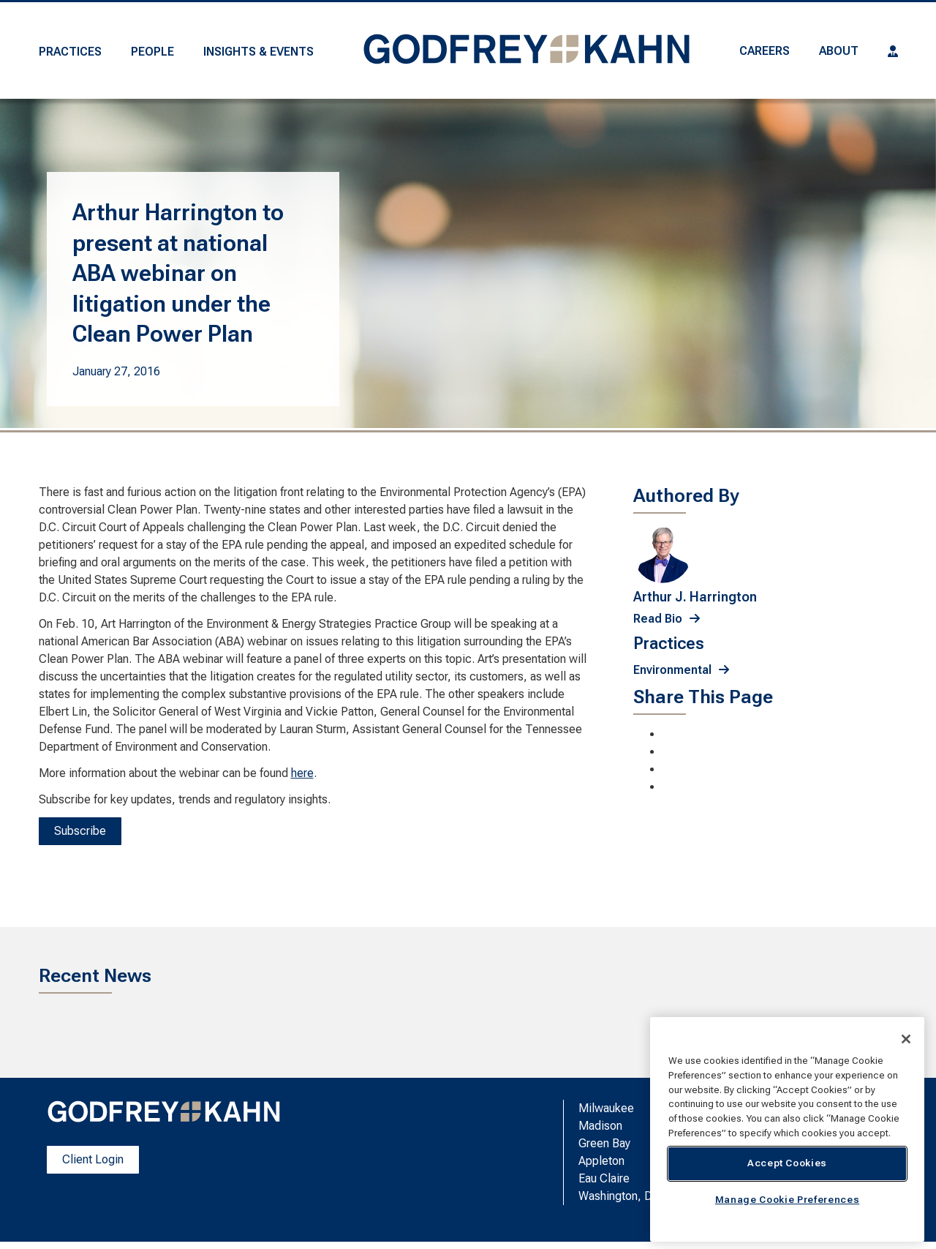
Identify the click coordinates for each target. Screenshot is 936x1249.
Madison (600, 1126)
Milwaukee (606, 1108)
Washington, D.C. (621, 1196)
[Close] (906, 1039)
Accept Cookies (787, 1163)
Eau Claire (604, 1178)
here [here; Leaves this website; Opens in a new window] (302, 773)
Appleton (601, 1161)
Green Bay (604, 1143)
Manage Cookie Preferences (787, 1199)
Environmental (672, 670)
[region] (787, 1129)
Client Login (93, 1159)
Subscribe (80, 831)
